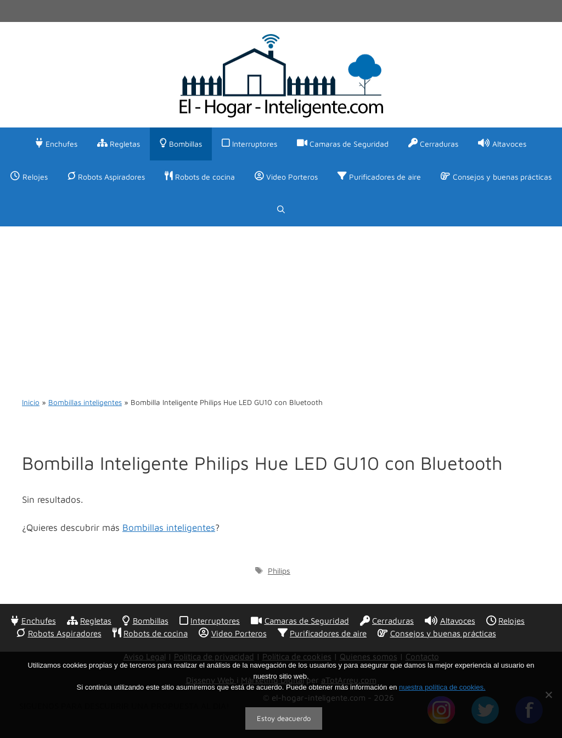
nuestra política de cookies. (442, 687)
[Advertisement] (281, 309)
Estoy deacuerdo (284, 718)
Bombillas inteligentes (85, 402)
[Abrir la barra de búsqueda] (281, 209)
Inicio (31, 402)
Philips (279, 570)
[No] (548, 694)
